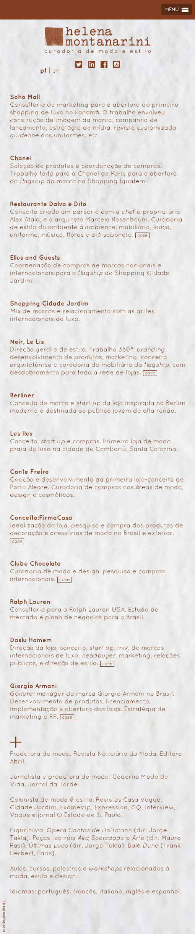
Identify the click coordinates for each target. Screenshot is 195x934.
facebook (104, 64)
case (142, 236)
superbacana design (3, 916)
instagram (116, 64)
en (56, 71)
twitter (78, 64)
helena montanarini (97, 40)
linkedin (91, 64)
